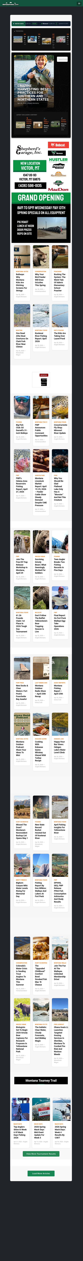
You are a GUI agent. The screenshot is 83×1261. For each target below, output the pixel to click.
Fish (55, 475)
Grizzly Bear (40, 556)
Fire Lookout (59, 1024)
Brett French (21, 880)
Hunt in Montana (22, 822)
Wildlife (38, 612)
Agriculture (40, 475)
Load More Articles (41, 1173)
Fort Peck (20, 683)
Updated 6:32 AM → (64, 23)
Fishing (19, 422)
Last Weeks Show (41, 683)
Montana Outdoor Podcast (27, 271)
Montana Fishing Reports (45, 330)
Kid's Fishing (59, 330)
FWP (17, 475)
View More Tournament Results (41, 1154)
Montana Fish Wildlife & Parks (47, 422)
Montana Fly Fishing (43, 1024)
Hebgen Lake (59, 739)
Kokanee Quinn (41, 739)
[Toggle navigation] (79, 3)
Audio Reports (59, 683)
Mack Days (18, 1124)
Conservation (40, 271)
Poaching (57, 271)
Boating (19, 330)
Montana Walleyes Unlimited (65, 963)
